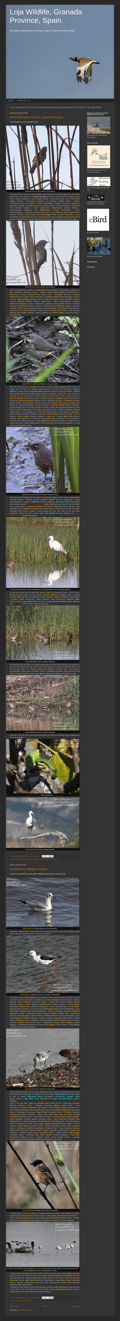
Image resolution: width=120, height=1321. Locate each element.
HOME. (10, 101)
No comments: (34, 856)
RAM (42, 859)
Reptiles (46, 859)
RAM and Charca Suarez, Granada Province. (37, 117)
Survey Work (54, 859)
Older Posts (75, 1306)
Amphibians (18, 859)
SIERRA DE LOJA (24, 101)
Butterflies (30, 859)
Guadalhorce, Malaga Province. (29, 869)
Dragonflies (36, 859)
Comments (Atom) (25, 1310)
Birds (24, 859)
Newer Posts (14, 1306)
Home (45, 1306)
